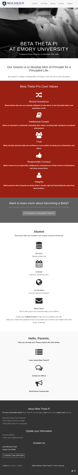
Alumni (34, 3)
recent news (51, 412)
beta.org (68, 412)
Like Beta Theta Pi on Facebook (13, 418)
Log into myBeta (8, 435)
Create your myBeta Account (12, 438)
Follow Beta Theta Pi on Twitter (13, 421)
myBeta (70, 3)
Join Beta (44, 3)
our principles (38, 412)
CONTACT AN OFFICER (14, 455)
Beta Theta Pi (27, 412)
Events (52, 3)
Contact (61, 3)
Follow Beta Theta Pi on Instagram (14, 423)
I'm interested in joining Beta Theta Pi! (39, 213)
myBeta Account (31, 317)
